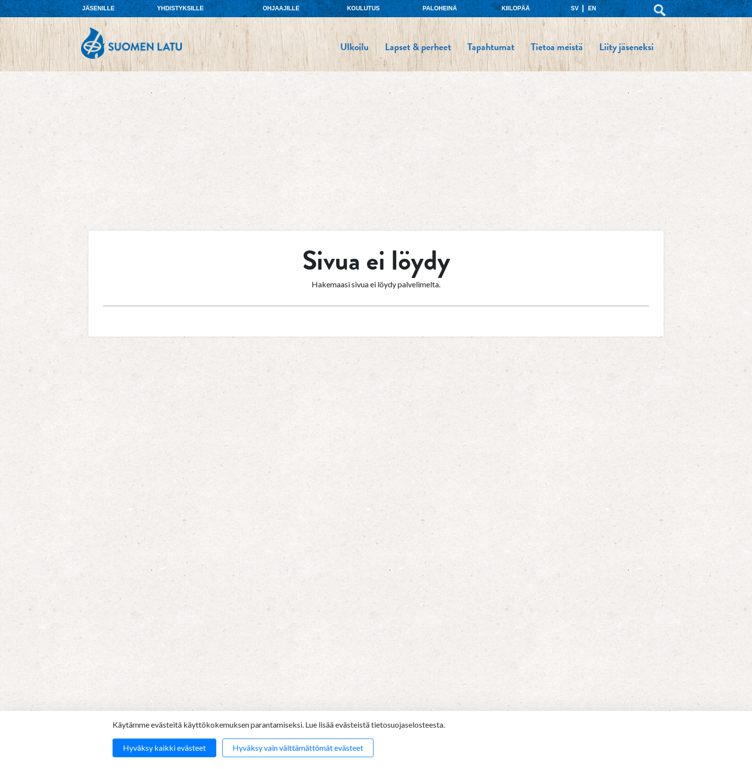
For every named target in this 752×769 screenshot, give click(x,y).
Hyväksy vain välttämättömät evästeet (297, 747)
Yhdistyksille (180, 8)
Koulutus (363, 8)
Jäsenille (98, 8)
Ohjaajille (280, 8)
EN (592, 8)
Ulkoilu (354, 46)
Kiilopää (516, 8)
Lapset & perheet (418, 46)
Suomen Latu (131, 44)
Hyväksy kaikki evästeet (164, 747)
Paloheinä (440, 8)
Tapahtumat (491, 46)
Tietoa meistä (557, 46)
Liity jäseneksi (626, 46)
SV (574, 8)
